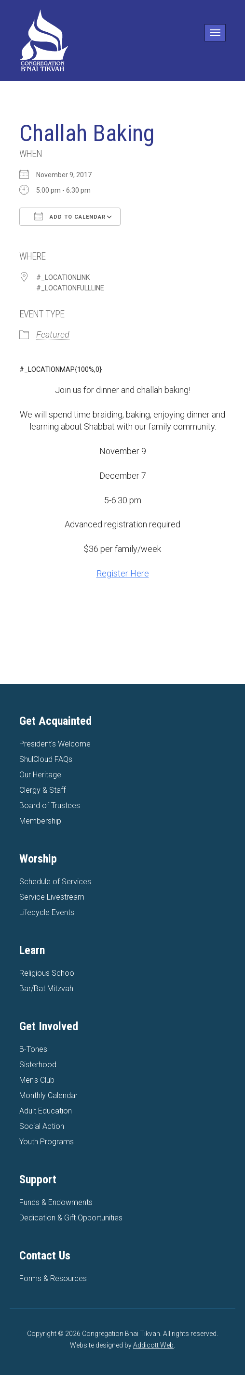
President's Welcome (55, 743)
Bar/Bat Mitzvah (46, 988)
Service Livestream (51, 897)
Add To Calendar (70, 216)
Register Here (122, 573)
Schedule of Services (55, 881)
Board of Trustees (49, 805)
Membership (40, 820)
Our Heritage (40, 774)
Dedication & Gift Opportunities (70, 1217)
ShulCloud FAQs (45, 759)
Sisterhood (37, 1064)
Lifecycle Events (46, 912)
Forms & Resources (53, 1278)
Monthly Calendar (48, 1095)
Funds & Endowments (56, 1202)
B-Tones (33, 1049)
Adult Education (45, 1110)
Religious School (47, 973)
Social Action (41, 1126)
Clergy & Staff (42, 790)
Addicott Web (153, 1345)
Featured (52, 334)
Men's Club (36, 1080)
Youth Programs (46, 1141)
